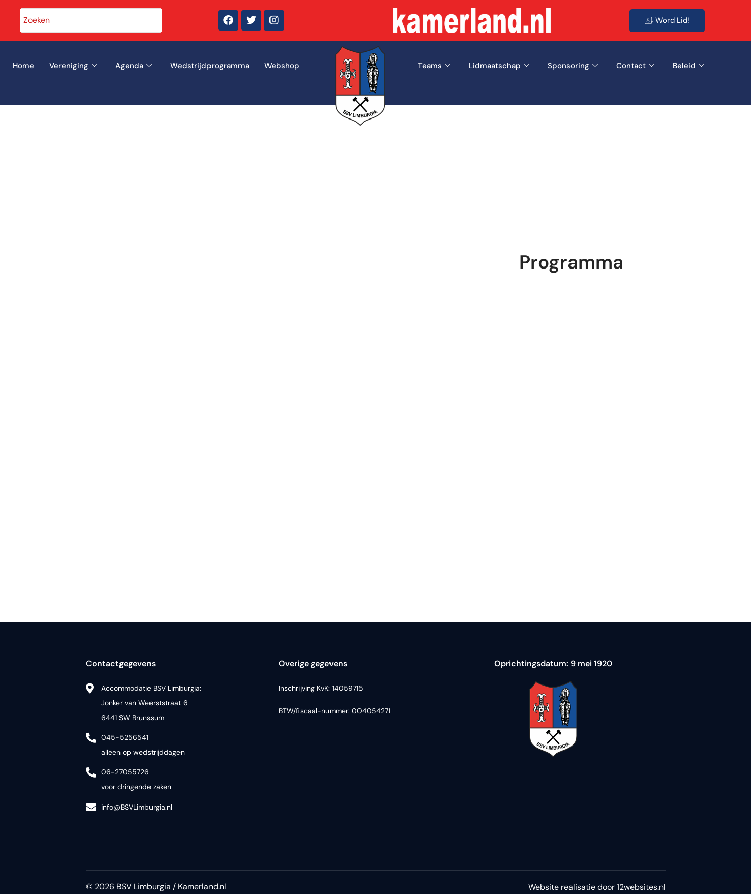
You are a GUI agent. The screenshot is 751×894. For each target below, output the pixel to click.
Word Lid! (667, 20)
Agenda (133, 65)
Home (23, 66)
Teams (434, 65)
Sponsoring (573, 65)
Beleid (688, 65)
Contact (635, 65)
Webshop (281, 66)
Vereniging (73, 65)
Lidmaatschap (499, 65)
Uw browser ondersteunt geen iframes (592, 435)
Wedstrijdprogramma (209, 66)
